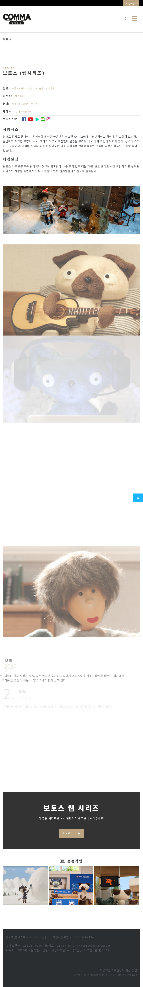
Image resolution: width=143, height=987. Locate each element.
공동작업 (75, 861)
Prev (6, 210)
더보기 (71, 833)
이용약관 (105, 970)
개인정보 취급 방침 (125, 970)
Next (137, 210)
